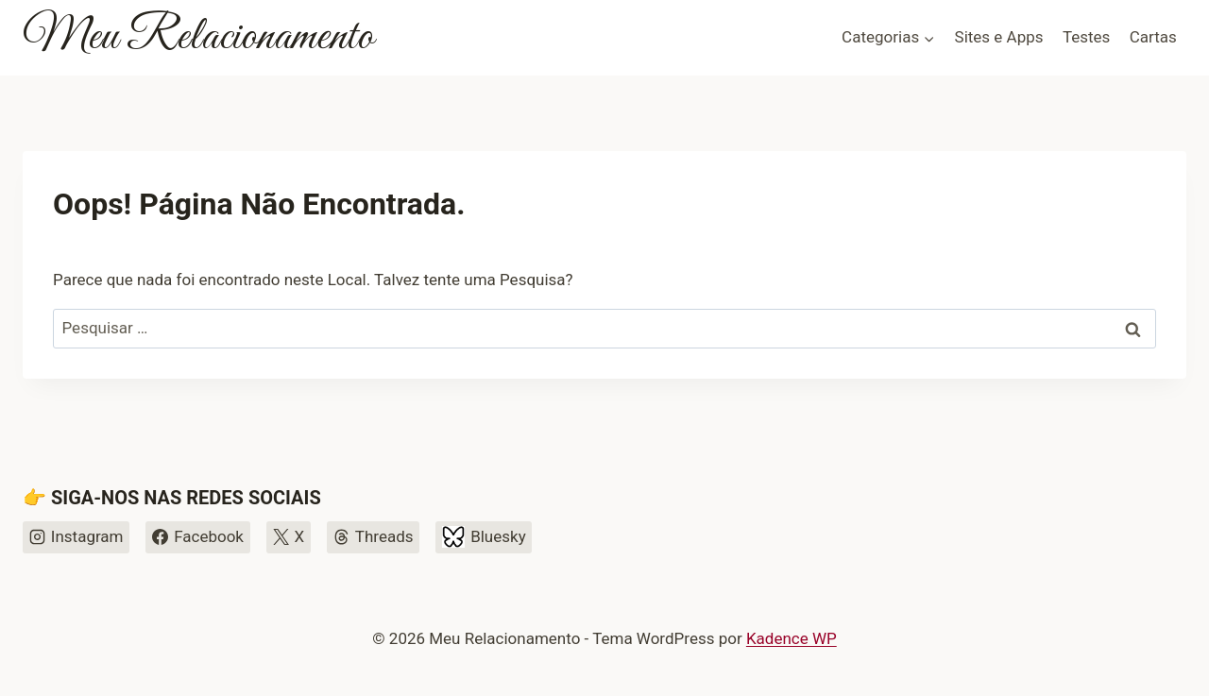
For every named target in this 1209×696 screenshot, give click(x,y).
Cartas (1153, 36)
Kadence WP (791, 638)
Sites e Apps (999, 36)
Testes (1086, 36)
